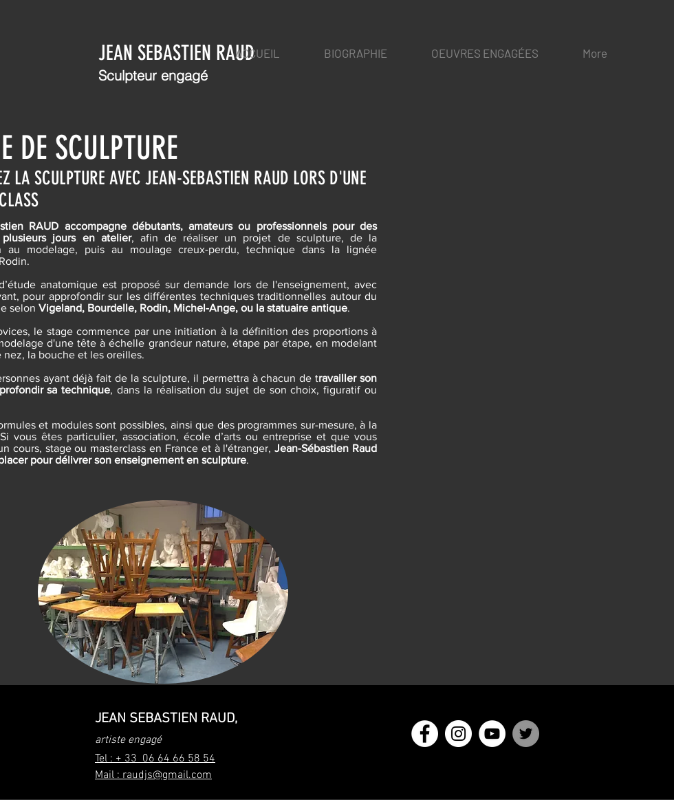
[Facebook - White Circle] (424, 733)
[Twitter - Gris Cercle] (525, 733)
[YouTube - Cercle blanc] (492, 733)
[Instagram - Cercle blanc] (458, 733)
